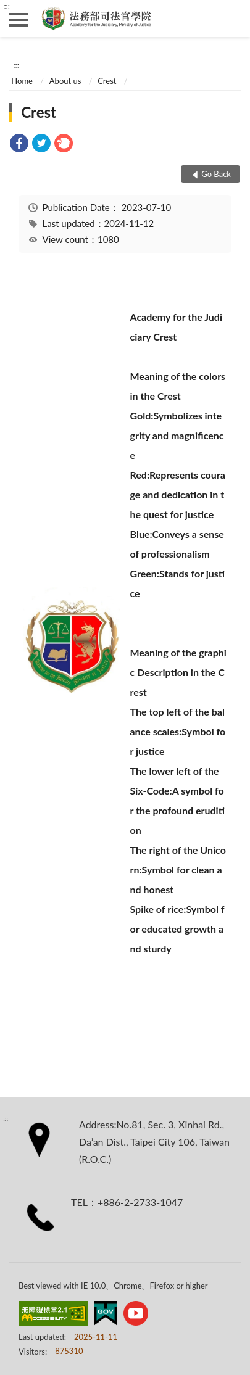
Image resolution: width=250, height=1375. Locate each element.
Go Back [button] (216, 174)
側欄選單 (18, 20)
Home (22, 81)
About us (65, 81)
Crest (107, 81)
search (231, 18)
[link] (19, 144)
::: (7, 6)
